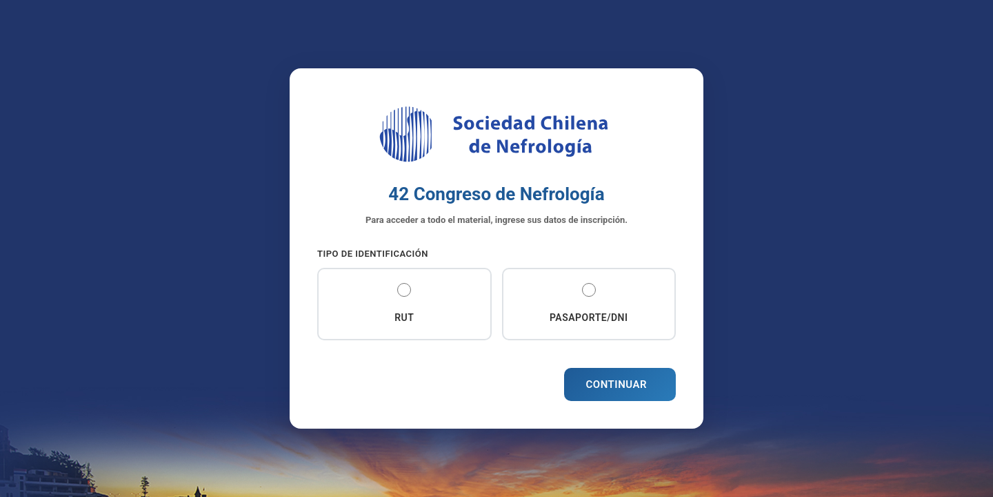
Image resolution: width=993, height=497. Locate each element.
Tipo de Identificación (372, 253)
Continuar (616, 384)
